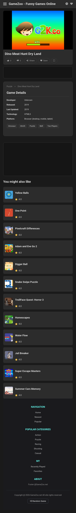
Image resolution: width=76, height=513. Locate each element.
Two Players (52, 126)
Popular (38, 421)
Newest (37, 417)
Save (44, 60)
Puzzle (9, 86)
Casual (38, 453)
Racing (38, 444)
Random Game (38, 501)
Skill (41, 126)
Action (38, 435)
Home (38, 412)
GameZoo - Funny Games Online (32, 4)
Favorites (38, 471)
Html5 (22, 126)
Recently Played (38, 466)
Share (30, 60)
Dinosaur (12, 126)
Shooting (38, 448)
